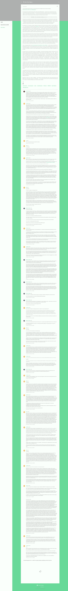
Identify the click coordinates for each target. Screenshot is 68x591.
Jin (26, 140)
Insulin (35, 85)
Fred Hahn (27, 91)
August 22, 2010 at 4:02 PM (30, 143)
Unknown (27, 485)
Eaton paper (48, 117)
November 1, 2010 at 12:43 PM (30, 409)
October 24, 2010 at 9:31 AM (30, 372)
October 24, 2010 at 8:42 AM (30, 343)
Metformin (45, 85)
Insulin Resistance (39, 85)
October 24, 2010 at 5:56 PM (30, 378)
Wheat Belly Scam (25, 87)
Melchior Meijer (28, 208)
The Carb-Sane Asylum (27, 2)
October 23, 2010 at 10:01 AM (30, 297)
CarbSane (27, 103)
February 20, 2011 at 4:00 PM (30, 533)
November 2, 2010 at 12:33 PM (30, 424)
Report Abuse (3, 27)
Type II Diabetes (54, 85)
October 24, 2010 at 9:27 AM (30, 366)
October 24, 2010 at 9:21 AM (30, 353)
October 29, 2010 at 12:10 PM (30, 392)
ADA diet (37, 26)
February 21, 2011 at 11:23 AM (30, 557)
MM (26, 145)
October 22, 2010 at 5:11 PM (30, 205)
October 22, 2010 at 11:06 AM (30, 155)
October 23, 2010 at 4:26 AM (30, 225)
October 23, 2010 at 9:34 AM (30, 279)
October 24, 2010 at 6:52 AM (30, 325)
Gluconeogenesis (30, 85)
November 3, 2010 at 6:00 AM (30, 447)
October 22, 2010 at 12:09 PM (30, 184)
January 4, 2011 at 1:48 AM (30, 496)
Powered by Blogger (40, 585)
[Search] (58, 2)
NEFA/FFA (49, 85)
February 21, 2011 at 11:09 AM (30, 543)
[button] (57, 6)
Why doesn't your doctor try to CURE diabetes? (29, 9)
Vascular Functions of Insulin (50, 162)
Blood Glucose (25, 85)
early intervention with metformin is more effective (39, 45)
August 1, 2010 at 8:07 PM (29, 100)
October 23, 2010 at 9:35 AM (30, 290)
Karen (27, 411)
